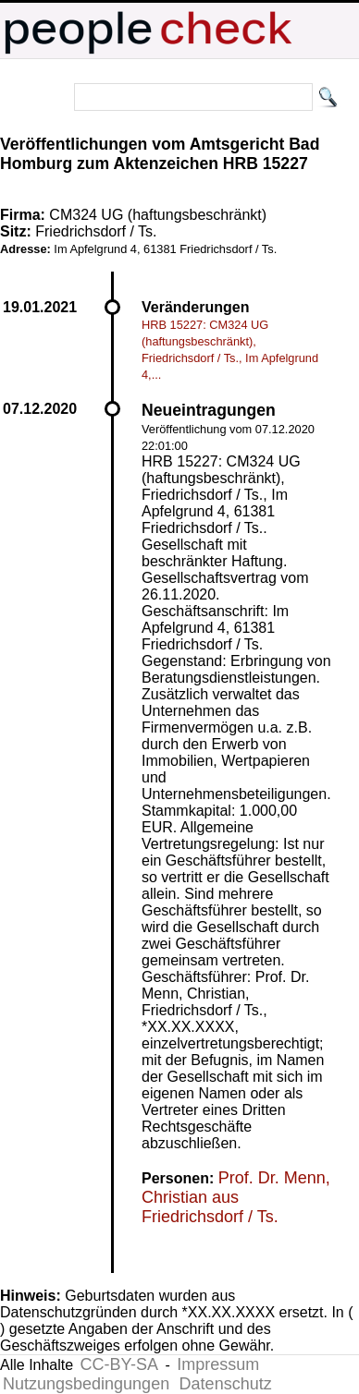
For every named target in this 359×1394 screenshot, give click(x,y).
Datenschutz (226, 1384)
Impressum (218, 1364)
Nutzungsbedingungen (86, 1384)
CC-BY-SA (119, 1364)
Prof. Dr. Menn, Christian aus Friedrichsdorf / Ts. (236, 1197)
